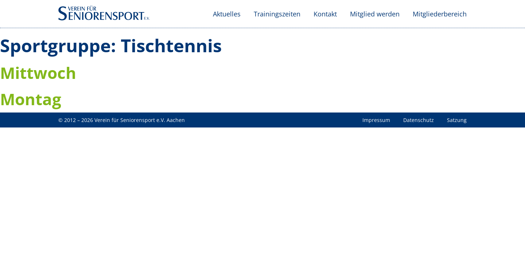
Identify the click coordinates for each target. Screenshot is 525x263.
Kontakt (325, 13)
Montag (30, 99)
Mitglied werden (375, 13)
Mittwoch (38, 73)
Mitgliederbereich (440, 13)
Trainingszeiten (277, 13)
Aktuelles (227, 13)
